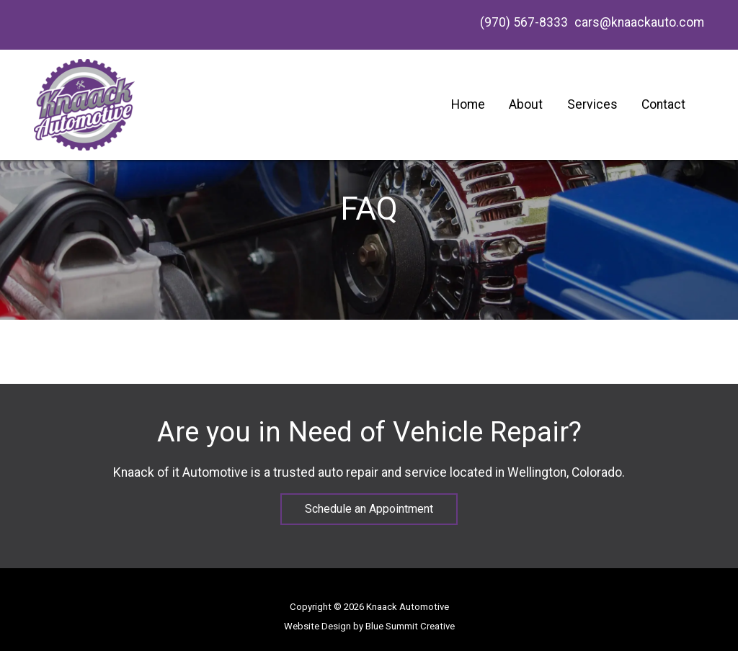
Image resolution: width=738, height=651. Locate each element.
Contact (663, 104)
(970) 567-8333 (522, 22)
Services (592, 104)
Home (468, 104)
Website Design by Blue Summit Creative (369, 626)
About (526, 104)
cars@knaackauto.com (639, 22)
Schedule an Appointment (369, 509)
